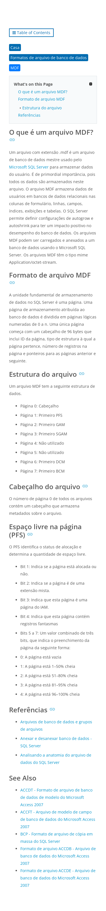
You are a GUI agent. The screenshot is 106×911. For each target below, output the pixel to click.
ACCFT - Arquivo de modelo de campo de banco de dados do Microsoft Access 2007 (57, 819)
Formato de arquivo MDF (41, 99)
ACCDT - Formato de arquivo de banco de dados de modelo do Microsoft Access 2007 (56, 797)
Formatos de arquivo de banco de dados (48, 57)
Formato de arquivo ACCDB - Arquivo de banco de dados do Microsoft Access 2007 (58, 856)
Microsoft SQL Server (29, 167)
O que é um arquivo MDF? (42, 91)
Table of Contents (31, 32)
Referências (29, 115)
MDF (14, 67)
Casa (15, 47)
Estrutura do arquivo (42, 107)
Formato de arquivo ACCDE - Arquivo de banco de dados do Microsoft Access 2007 (58, 878)
